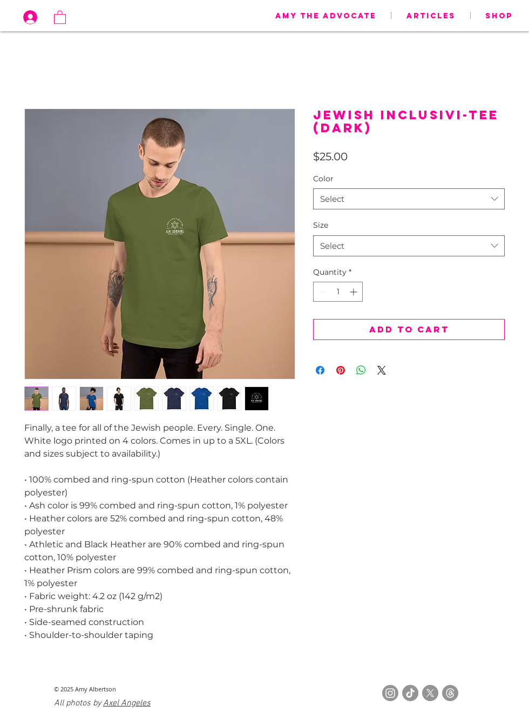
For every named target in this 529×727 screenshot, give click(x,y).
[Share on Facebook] (320, 370)
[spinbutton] (338, 291)
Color (323, 179)
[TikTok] (410, 693)
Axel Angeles (127, 703)
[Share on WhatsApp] (361, 370)
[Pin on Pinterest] (340, 370)
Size (320, 225)
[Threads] (450, 693)
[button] (60, 17)
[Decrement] (321, 291)
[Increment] (354, 291)
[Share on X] (381, 370)
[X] (430, 693)
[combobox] (409, 198)
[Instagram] (390, 693)
